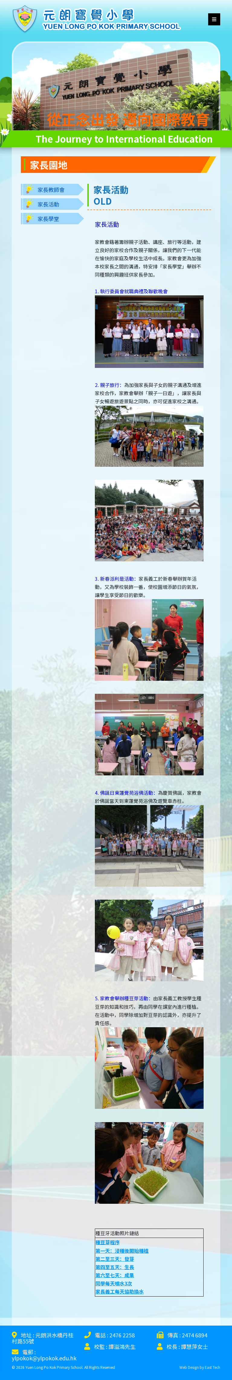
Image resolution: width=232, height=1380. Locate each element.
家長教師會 (51, 189)
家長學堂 (48, 218)
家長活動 (48, 204)
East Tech (212, 1367)
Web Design (189, 1367)
